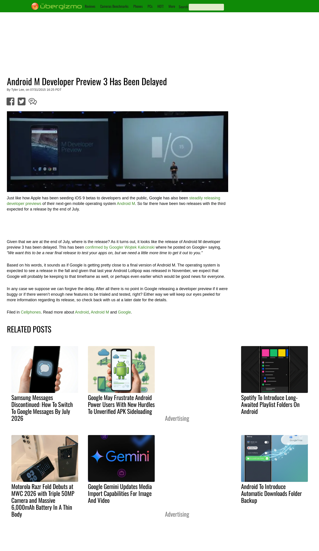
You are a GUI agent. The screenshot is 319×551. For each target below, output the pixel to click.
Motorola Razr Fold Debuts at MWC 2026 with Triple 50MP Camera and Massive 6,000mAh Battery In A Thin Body (42, 500)
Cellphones (31, 312)
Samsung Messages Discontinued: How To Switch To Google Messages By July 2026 (42, 408)
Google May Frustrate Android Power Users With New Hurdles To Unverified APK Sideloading (121, 404)
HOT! (160, 6)
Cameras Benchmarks (114, 6)
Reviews (90, 6)
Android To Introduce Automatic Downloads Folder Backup (271, 493)
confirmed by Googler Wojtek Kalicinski (119, 247)
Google (124, 312)
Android (82, 312)
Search (183, 6)
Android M (126, 203)
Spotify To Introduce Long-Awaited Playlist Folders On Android (270, 404)
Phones (138, 6)
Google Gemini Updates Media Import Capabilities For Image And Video (120, 493)
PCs (150, 6)
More (172, 6)
